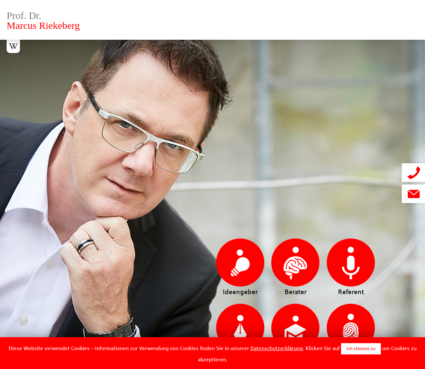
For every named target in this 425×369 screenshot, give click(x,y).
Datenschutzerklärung (276, 348)
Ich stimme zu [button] (361, 348)
